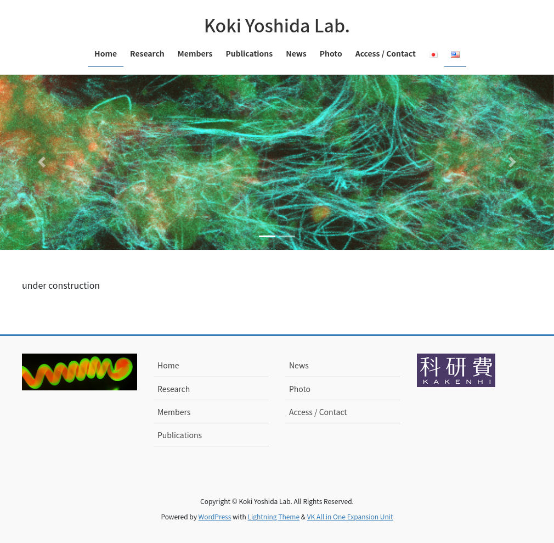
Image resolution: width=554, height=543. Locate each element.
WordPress (215, 516)
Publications (179, 434)
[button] (41, 162)
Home (168, 365)
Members (173, 411)
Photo (299, 388)
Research (173, 388)
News (299, 365)
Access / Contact (318, 411)
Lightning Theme (273, 516)
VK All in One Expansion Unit (350, 516)
